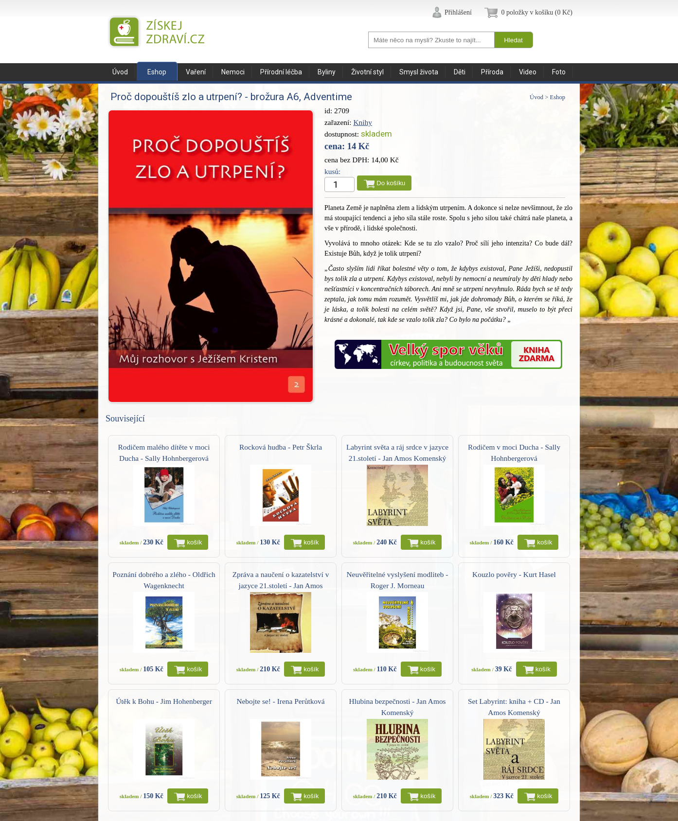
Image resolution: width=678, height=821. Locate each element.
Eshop (156, 72)
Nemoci (233, 72)
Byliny (327, 72)
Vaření (196, 72)
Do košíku (390, 183)
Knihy (362, 122)
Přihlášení (458, 12)
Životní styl (367, 72)
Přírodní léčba (281, 72)
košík (194, 542)
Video (527, 72)
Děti (459, 72)
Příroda (492, 72)
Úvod (120, 72)
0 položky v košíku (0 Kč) (536, 12)
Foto (559, 72)
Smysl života (418, 72)
